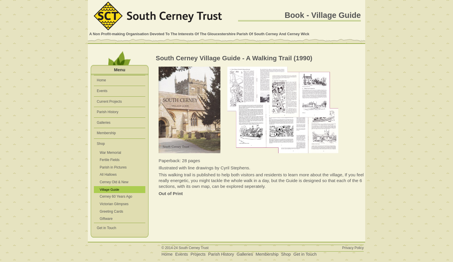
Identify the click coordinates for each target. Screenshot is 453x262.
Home (101, 80)
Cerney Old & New (114, 182)
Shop (101, 144)
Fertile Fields (110, 160)
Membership (106, 133)
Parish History (107, 112)
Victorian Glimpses (114, 204)
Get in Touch (106, 228)
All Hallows (108, 175)
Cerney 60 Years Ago (116, 196)
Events (102, 91)
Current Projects (109, 102)
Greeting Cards (111, 211)
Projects (197, 254)
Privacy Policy (353, 248)
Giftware (106, 219)
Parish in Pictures (113, 167)
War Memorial (110, 153)
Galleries (103, 123)
